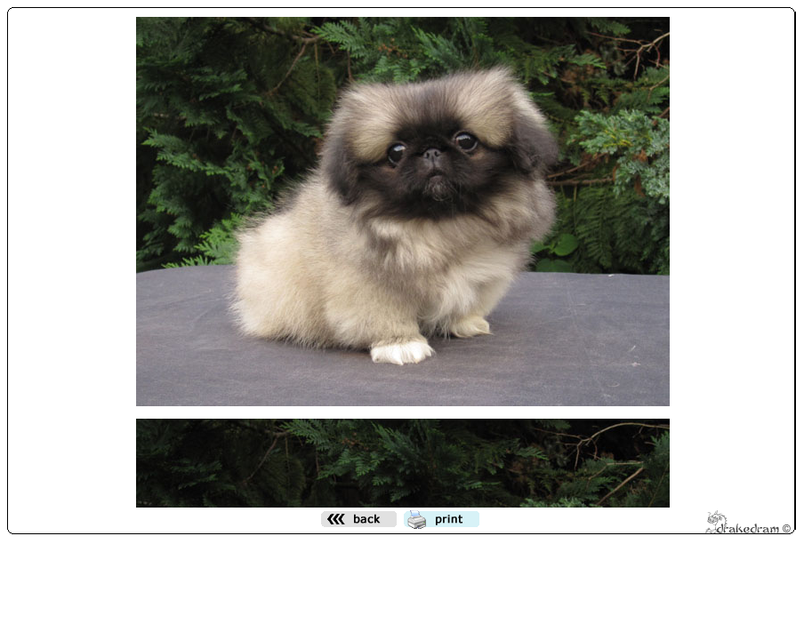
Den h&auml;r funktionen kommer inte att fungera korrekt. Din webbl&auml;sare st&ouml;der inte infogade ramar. (402, 259)
